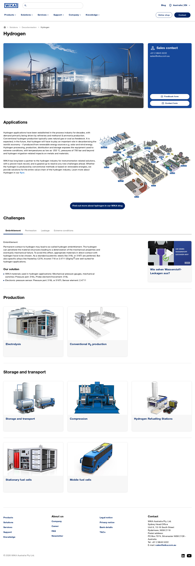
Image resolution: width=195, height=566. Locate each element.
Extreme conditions (63, 230)
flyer (22, 172)
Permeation (31, 230)
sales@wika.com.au (160, 56)
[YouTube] (189, 555)
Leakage (45, 230)
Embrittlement (13, 230)
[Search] (53, 5)
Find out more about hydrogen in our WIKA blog (97, 205)
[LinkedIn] (183, 555)
